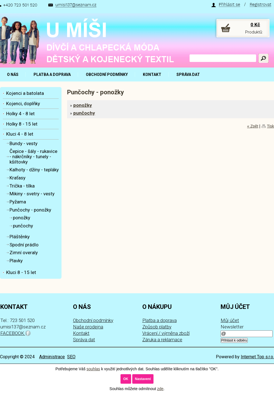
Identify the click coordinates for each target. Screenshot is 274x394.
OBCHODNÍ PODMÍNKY (107, 74)
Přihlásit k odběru (234, 340)
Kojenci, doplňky (23, 103)
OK (125, 379)
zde (160, 388)
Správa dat (84, 339)
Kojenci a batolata (25, 93)
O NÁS (12, 74)
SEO (71, 356)
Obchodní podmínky (93, 320)
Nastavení (143, 379)
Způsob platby (156, 327)
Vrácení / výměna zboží (166, 333)
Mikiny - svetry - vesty (32, 193)
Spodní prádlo (24, 245)
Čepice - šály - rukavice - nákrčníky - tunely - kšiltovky (33, 156)
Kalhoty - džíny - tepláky (34, 169)
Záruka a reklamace (162, 339)
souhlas (93, 369)
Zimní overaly (24, 252)
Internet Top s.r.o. (257, 356)
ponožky (82, 105)
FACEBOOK (15, 333)
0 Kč (255, 24)
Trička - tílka (22, 186)
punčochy (84, 113)
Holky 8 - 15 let (21, 124)
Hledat (263, 58)
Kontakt (81, 333)
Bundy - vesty (23, 143)
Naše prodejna (88, 327)
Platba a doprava (159, 320)
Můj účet (230, 320)
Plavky (16, 260)
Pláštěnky (20, 236)
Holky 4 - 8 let (20, 113)
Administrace (52, 356)
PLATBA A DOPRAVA (52, 74)
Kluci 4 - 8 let (19, 134)
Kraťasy (17, 178)
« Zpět (252, 126)
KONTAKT (152, 74)
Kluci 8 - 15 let (21, 272)
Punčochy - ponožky (30, 210)
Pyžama (18, 202)
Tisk (270, 126)
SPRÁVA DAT (188, 74)
